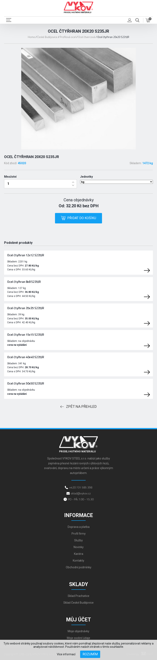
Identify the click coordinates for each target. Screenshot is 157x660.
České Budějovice (47, 37)
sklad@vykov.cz (81, 493)
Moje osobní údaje (78, 638)
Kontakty (78, 560)
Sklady (78, 584)
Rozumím (90, 654)
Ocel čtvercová (86, 37)
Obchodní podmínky (78, 567)
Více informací (66, 654)
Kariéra (78, 553)
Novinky (79, 547)
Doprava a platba (79, 526)
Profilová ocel (68, 37)
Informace (78, 515)
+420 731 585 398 (80, 487)
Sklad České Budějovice (78, 602)
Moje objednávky (78, 631)
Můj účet (78, 620)
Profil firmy (79, 533)
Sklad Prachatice (78, 596)
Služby (78, 540)
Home (31, 37)
